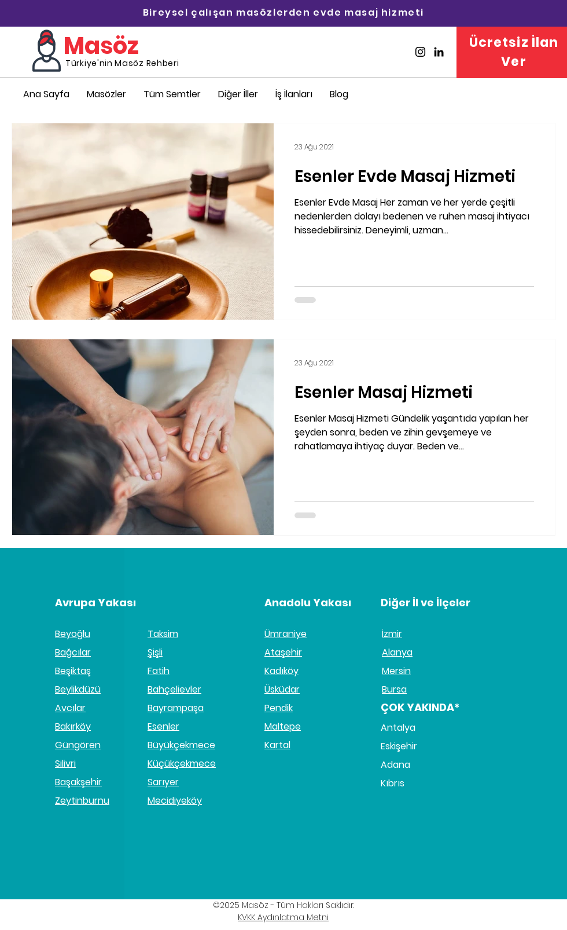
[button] (238, 94)
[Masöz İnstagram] (420, 51)
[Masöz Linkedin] (439, 51)
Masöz (101, 46)
